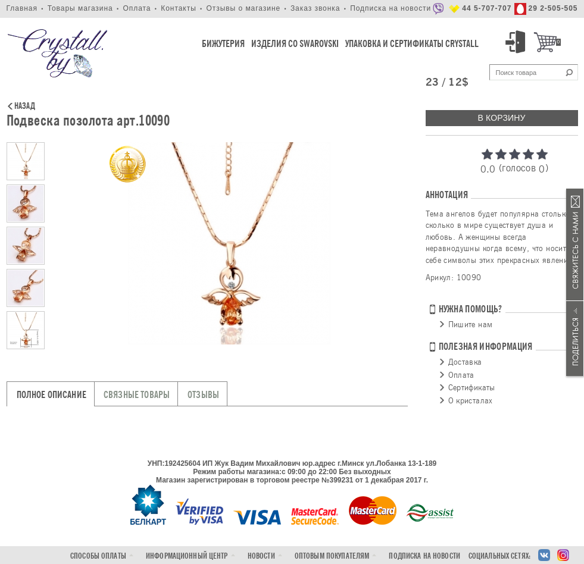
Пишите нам (470, 324)
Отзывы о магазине (243, 8)
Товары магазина (80, 8)
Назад (24, 106)
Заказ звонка (316, 8)
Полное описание (51, 394)
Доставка (465, 361)
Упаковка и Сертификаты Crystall (412, 43)
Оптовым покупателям (332, 556)
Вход (517, 42)
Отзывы (203, 394)
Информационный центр (187, 556)
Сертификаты (471, 387)
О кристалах (470, 400)
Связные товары (137, 394)
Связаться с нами (575, 245)
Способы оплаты (98, 556)
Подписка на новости (390, 8)
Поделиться (575, 338)
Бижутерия (223, 43)
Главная (22, 8)
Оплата (137, 8)
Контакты (178, 8)
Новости (261, 556)
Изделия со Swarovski (295, 43)
